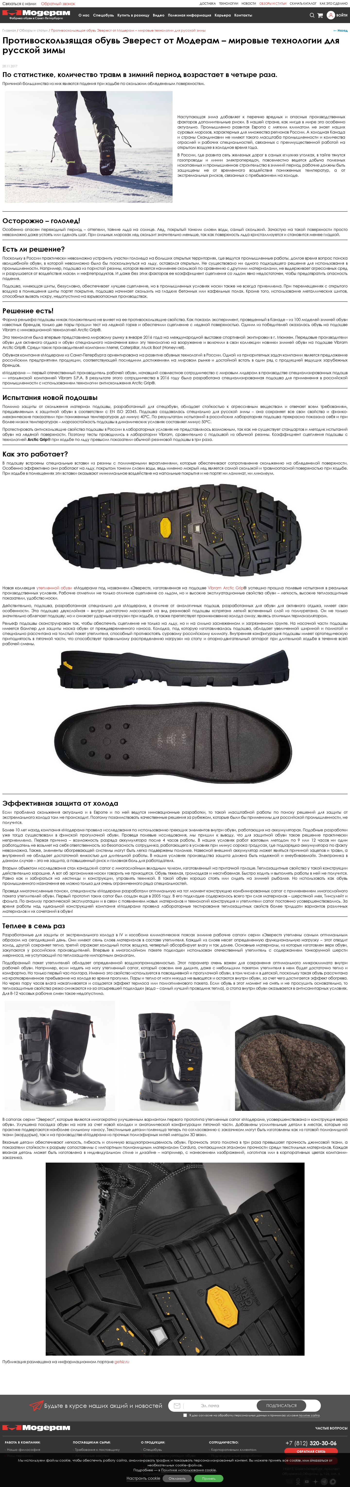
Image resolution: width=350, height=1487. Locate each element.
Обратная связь (311, 1451)
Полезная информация (189, 15)
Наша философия (23, 1449)
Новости (249, 3)
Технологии (228, 3)
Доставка (208, 3)
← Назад (340, 30)
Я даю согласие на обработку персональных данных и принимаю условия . (251, 1415)
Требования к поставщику (97, 1449)
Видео (159, 15)
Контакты (243, 15)
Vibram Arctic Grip (226, 587)
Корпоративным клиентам (233, 1449)
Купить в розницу (133, 15)
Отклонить (177, 1478)
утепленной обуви (54, 587)
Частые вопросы (331, 1428)
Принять (209, 1478)
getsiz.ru (121, 1361)
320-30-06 (311, 1442)
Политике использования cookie (188, 1470)
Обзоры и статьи (272, 3)
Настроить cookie (143, 1478)
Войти (342, 15)
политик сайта (309, 1415)
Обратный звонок (58, 3)
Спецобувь (103, 15)
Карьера (223, 15)
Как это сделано (334, 3)
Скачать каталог (303, 3)
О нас (84, 15)
